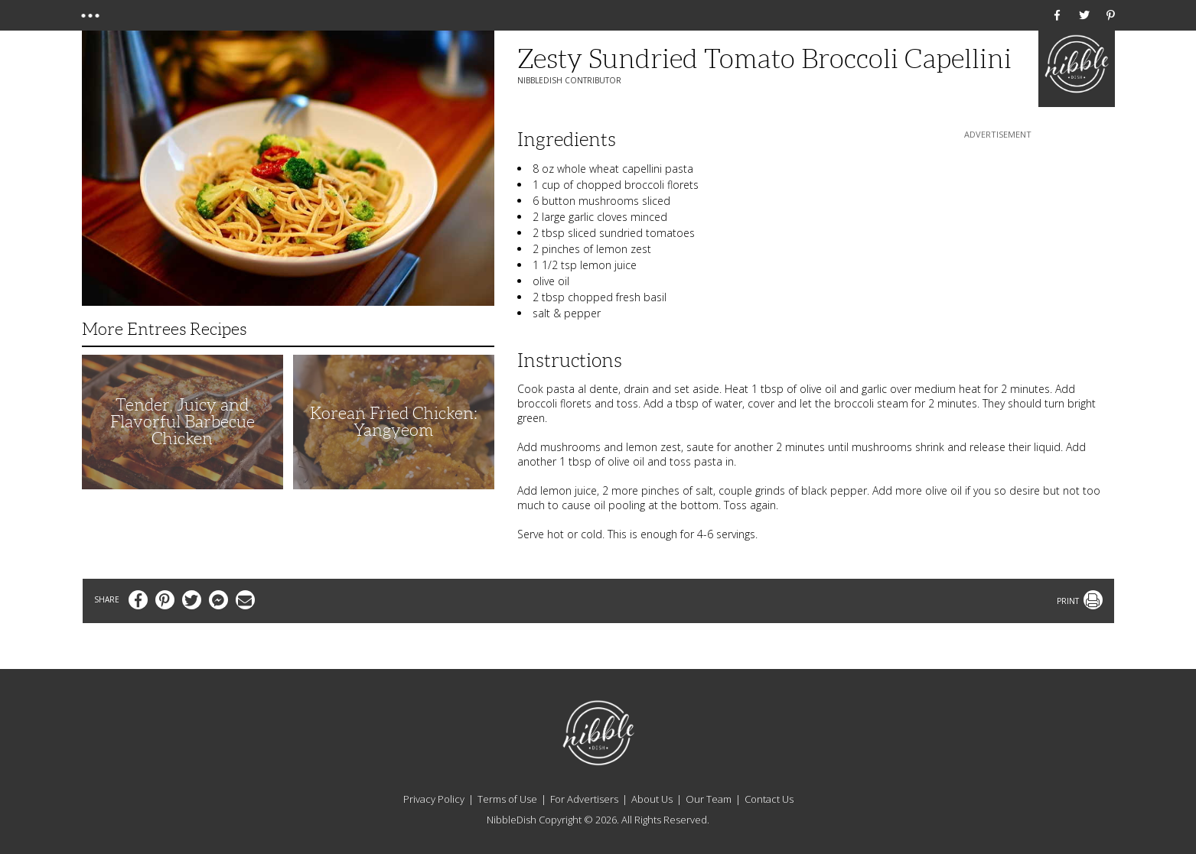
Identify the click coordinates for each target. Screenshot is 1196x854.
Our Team (709, 799)
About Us (652, 799)
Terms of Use (507, 799)
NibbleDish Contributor (569, 80)
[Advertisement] (998, 237)
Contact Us (769, 799)
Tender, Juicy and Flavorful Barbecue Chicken (182, 421)
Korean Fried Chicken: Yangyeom (393, 422)
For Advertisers (584, 799)
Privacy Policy (433, 799)
